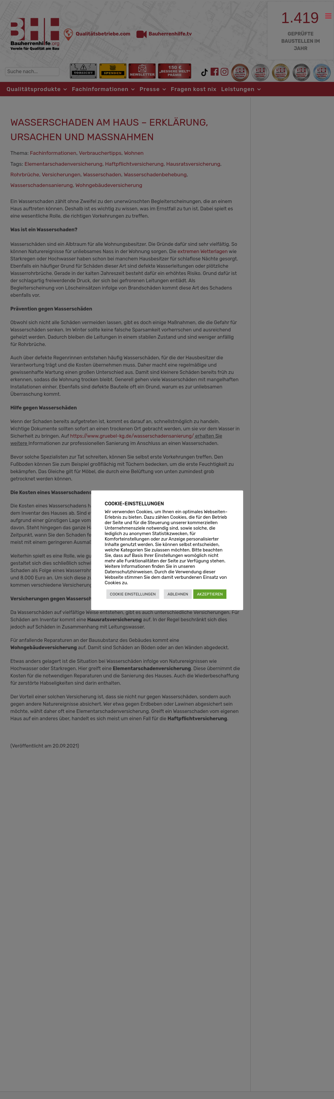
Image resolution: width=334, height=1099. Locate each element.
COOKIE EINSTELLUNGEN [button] (133, 594)
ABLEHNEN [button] (177, 594)
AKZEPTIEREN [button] (210, 594)
